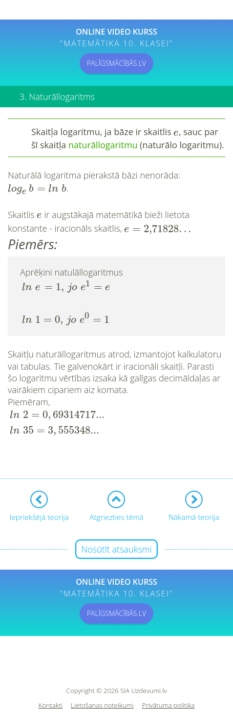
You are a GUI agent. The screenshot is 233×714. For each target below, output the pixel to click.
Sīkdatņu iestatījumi (116, 690)
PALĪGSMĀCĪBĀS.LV (116, 63)
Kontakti (51, 676)
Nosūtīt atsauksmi (116, 519)
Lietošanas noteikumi (102, 676)
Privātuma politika (168, 676)
